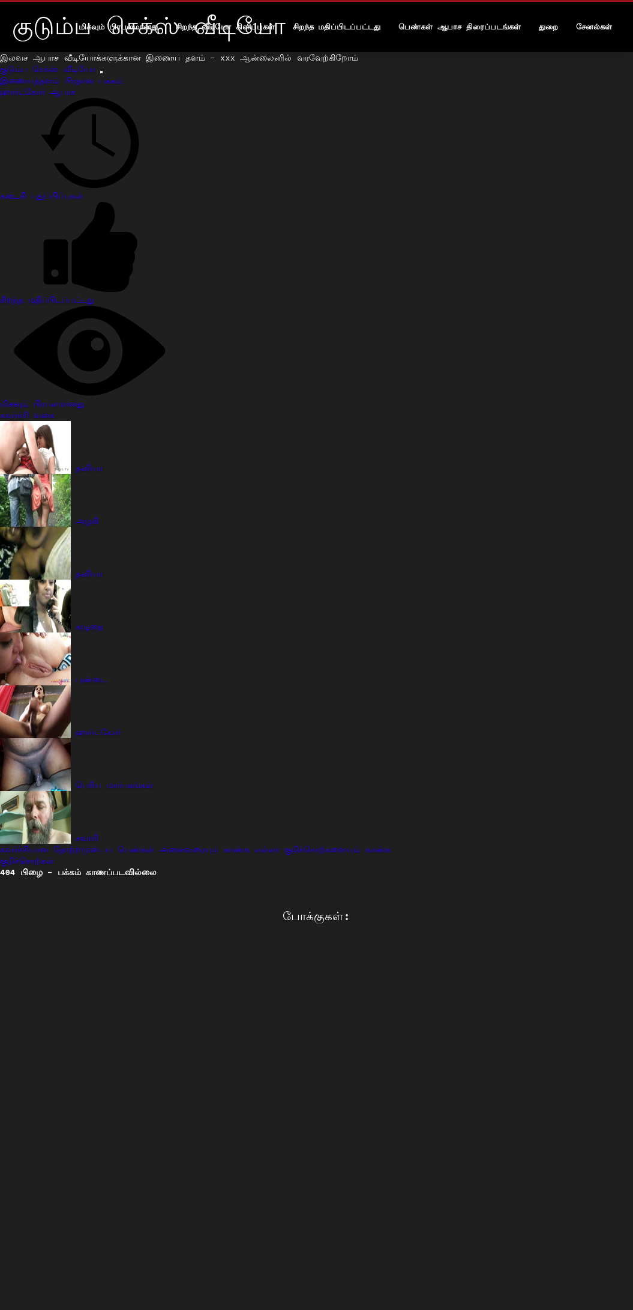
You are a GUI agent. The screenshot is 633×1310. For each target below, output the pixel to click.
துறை (548, 27)
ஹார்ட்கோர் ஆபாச (38, 91)
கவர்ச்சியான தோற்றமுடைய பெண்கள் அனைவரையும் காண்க (127, 849)
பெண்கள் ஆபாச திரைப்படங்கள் (459, 27)
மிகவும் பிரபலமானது (118, 27)
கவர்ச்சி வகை (27, 415)
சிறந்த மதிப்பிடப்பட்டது (337, 27)
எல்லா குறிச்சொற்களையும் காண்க (322, 849)
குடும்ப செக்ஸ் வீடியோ (50, 69)
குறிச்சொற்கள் (27, 860)
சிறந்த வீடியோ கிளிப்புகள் (225, 27)
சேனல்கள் (594, 27)
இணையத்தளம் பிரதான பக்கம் (61, 80)
